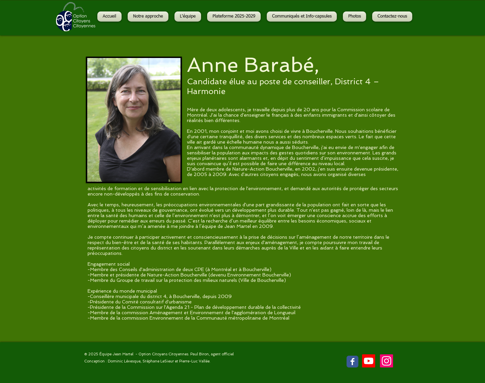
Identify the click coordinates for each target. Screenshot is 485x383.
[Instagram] (386, 360)
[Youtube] (368, 360)
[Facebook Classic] (352, 361)
